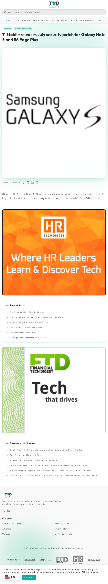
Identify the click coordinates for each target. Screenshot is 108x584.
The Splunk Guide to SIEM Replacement (32, 20)
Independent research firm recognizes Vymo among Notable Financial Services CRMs (48, 465)
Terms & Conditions (64, 523)
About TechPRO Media (12, 523)
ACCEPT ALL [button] (29, 577)
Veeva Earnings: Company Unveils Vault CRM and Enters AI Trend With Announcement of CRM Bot (54, 475)
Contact (6, 534)
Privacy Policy (61, 529)
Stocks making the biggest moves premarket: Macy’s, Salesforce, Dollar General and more (50, 470)
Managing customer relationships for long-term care (33, 460)
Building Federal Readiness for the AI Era (28, 337)
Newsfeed (7, 28)
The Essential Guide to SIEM (22, 332)
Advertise (6, 529)
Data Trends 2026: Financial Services (26, 327)
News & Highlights (23, 28)
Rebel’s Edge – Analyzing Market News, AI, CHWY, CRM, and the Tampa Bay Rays (46, 450)
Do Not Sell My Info (63, 534)
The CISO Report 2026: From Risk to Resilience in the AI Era (78, 20)
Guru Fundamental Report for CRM (25, 455)
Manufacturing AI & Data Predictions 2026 (29, 322)
